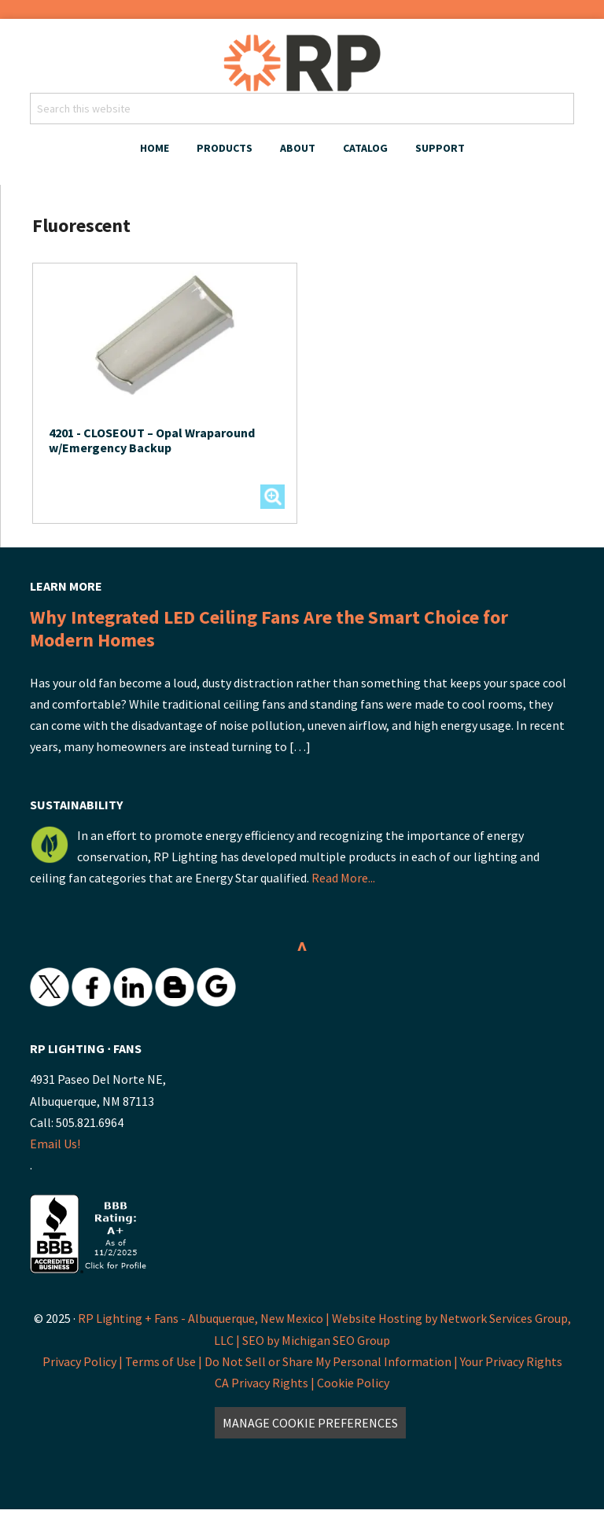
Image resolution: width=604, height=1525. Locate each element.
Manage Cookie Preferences (310, 1423)
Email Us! (55, 1143)
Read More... (343, 878)
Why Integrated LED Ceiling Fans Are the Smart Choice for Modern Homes (269, 628)
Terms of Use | (164, 1361)
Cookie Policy (353, 1383)
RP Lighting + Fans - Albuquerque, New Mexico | (204, 1318)
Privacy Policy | (83, 1361)
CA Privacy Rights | (266, 1383)
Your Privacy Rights (511, 1361)
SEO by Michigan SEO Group (316, 1340)
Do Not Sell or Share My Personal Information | (332, 1361)
